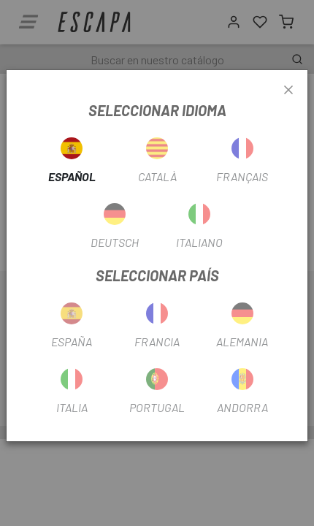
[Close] (288, 90)
